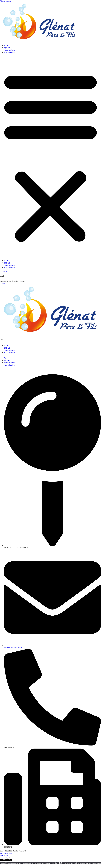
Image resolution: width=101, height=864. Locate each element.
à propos (7, 48)
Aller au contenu (5, 1)
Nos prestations (9, 50)
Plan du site (4, 856)
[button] (50, 156)
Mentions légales (6, 853)
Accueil (6, 45)
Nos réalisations (9, 52)
